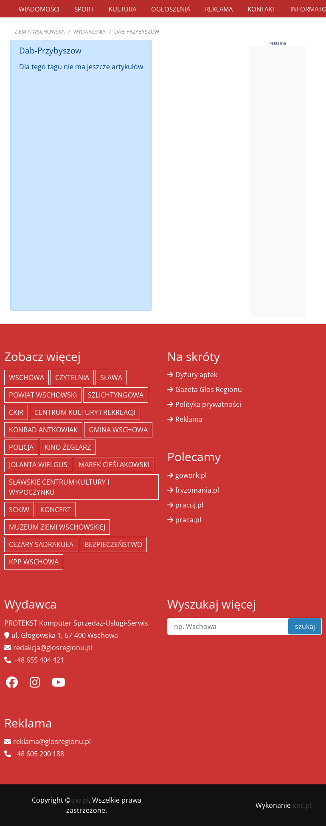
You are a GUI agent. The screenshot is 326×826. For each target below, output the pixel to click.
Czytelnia (72, 377)
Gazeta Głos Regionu (208, 389)
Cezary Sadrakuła (41, 544)
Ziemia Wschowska (39, 31)
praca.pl (188, 519)
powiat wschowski (43, 395)
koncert (55, 509)
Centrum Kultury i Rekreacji (84, 412)
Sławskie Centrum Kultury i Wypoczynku (59, 487)
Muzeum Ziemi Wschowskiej (57, 527)
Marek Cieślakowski (114, 464)
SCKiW (19, 509)
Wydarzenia (89, 31)
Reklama (219, 9)
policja (21, 447)
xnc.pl (302, 805)
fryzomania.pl (197, 490)
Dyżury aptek (196, 374)
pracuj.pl (189, 505)
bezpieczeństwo (113, 544)
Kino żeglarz (68, 447)
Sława (111, 377)
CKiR (16, 412)
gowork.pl (191, 475)
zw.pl (80, 800)
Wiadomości (39, 9)
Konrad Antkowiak (43, 429)
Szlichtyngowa (115, 395)
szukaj (305, 626)
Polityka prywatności (208, 404)
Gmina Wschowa (118, 429)
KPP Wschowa (34, 562)
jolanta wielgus (38, 464)
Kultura (122, 9)
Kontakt (261, 9)
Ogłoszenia (170, 9)
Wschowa (26, 377)
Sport (84, 9)
